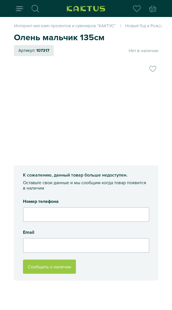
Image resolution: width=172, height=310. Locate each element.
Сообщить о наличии (49, 267)
